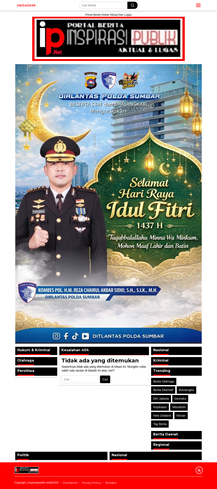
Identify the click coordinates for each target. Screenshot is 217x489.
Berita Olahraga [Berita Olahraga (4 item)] (163, 381)
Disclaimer (70, 482)
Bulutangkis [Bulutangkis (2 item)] (186, 390)
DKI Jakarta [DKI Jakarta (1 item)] (161, 398)
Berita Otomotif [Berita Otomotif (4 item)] (163, 390)
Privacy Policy (91, 482)
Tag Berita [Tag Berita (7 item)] (160, 424)
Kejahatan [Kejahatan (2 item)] (160, 407)
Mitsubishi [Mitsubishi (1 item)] (178, 407)
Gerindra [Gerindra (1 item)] (180, 398)
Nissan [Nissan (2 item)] (181, 415)
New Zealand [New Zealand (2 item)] (162, 415)
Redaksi (110, 482)
